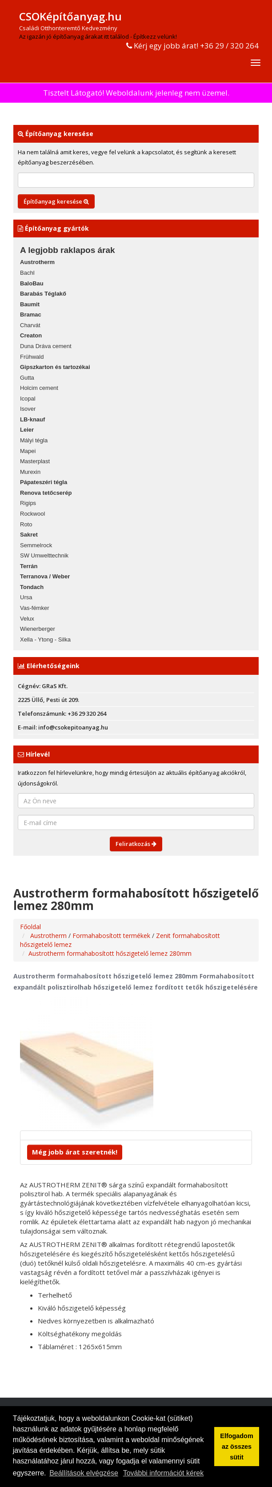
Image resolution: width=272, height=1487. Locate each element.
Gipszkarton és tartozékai (55, 367)
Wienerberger (37, 628)
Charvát (30, 325)
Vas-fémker (34, 608)
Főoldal (30, 926)
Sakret (29, 534)
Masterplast (35, 461)
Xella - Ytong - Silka (45, 639)
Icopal (28, 398)
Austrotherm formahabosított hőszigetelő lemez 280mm (110, 953)
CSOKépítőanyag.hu (70, 16)
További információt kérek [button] (163, 1473)
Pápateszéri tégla (43, 482)
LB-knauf (32, 419)
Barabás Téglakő (43, 293)
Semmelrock (36, 545)
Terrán (29, 566)
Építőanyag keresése (56, 201)
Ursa (26, 597)
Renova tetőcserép (46, 492)
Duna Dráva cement (46, 346)
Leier (27, 429)
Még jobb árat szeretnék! (74, 1151)
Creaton (31, 335)
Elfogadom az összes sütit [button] (236, 1446)
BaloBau (32, 283)
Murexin (30, 472)
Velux (27, 618)
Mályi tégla (34, 440)
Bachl (27, 272)
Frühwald (32, 356)
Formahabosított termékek (112, 935)
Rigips (28, 503)
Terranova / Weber (45, 576)
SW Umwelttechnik (44, 555)
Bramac (30, 314)
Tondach (32, 587)
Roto (26, 524)
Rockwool (32, 513)
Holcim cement (39, 388)
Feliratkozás (136, 844)
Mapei (28, 451)
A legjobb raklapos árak (67, 250)
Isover (28, 408)
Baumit (30, 304)
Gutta (27, 377)
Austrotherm (37, 262)
